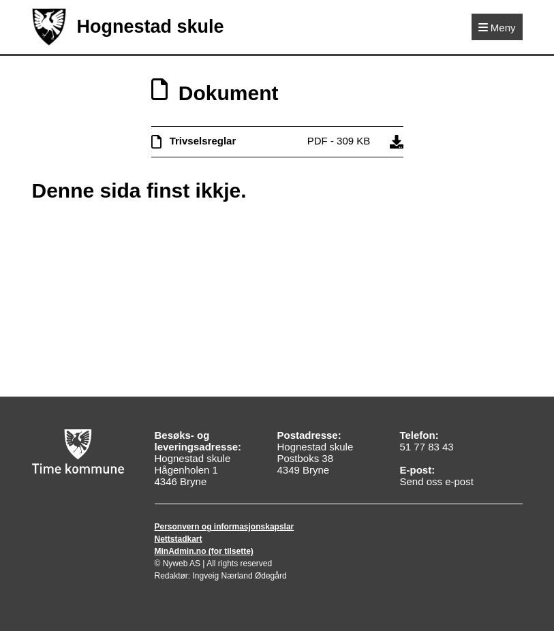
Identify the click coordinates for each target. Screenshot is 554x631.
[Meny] (497, 27)
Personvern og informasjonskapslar (224, 527)
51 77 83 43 (426, 446)
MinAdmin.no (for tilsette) (204, 551)
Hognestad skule (128, 27)
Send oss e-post (436, 481)
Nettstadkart (178, 539)
